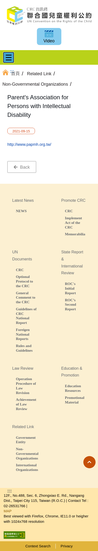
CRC (69, 211)
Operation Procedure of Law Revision (26, 385)
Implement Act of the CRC (73, 222)
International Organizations (26, 467)
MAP (8, 511)
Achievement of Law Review (26, 404)
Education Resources (73, 388)
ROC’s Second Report (70, 304)
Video (49, 40)
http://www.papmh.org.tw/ (29, 144)
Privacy (67, 546)
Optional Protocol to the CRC (24, 281)
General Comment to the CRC (25, 297)
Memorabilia (75, 234)
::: (9, 490)
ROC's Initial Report (70, 288)
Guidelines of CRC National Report (26, 315)
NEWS (21, 211)
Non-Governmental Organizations (26, 453)
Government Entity (26, 440)
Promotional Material (75, 400)
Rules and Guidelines (24, 348)
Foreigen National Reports (23, 334)
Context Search (38, 546)
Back (22, 167)
